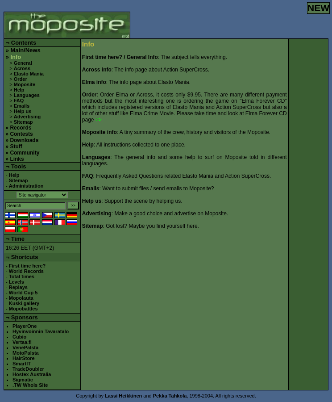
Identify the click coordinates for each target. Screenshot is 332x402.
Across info (97, 70)
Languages (27, 95)
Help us (23, 111)
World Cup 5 (23, 292)
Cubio (19, 336)
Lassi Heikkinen (123, 395)
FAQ (19, 100)
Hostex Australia (31, 374)
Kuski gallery (24, 303)
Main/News (25, 50)
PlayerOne (24, 326)
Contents (23, 42)
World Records (26, 271)
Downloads (24, 140)
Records (20, 128)
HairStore (23, 358)
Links (17, 159)
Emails (21, 106)
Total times (21, 276)
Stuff (16, 146)
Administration (26, 185)
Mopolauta (21, 298)
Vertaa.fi (22, 342)
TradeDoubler (28, 369)
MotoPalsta (25, 353)
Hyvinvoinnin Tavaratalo (40, 331)
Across (22, 68)
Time (18, 238)
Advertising (27, 116)
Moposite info (99, 132)
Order (20, 79)
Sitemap (23, 122)
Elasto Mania (29, 73)
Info (15, 57)
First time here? (27, 265)
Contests (21, 134)
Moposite (24, 84)
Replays (18, 287)
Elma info (94, 82)
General (23, 63)
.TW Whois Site (30, 385)
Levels (16, 282)
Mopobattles (23, 308)
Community (24, 153)
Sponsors (24, 317)
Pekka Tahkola (170, 395)
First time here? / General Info (120, 57)
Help (19, 89)
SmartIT (21, 363)
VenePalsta (25, 347)
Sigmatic (22, 379)
